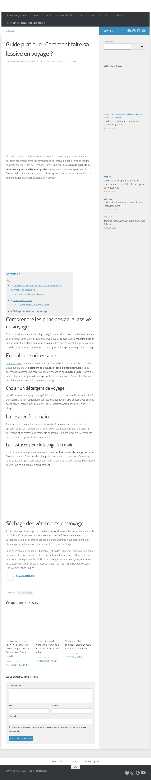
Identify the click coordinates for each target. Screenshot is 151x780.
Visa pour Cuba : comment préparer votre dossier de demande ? (78, 645)
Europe (102, 15)
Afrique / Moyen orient (17, 15)
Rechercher (109, 41)
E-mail (55, 706)
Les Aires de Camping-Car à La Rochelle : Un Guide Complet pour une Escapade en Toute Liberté (18, 649)
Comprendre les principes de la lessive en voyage (37, 285)
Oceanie (90, 15)
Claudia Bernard (18, 61)
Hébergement (118, 114)
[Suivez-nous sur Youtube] (143, 31)
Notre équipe (58, 761)
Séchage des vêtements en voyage (30, 311)
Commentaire (15, 686)
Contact (73, 761)
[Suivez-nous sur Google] (138, 31)
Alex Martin (76, 657)
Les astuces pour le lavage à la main (35, 305)
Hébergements (134, 114)
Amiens (107, 114)
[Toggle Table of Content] (8, 281)
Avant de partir (14, 364)
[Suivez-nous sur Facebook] (129, 31)
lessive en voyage (25, 593)
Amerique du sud (64, 15)
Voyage (10, 30)
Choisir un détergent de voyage (33, 294)
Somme (107, 117)
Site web (13, 716)
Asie (78, 15)
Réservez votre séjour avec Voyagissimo (25, 22)
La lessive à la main (22, 300)
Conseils (116, 15)
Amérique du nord (40, 15)
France (107, 177)
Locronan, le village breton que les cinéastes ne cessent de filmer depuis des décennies (124, 184)
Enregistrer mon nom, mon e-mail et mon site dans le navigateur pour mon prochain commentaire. (47, 729)
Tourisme (116, 117)
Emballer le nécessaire (24, 290)
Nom (11, 706)
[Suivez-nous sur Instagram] (134, 31)
